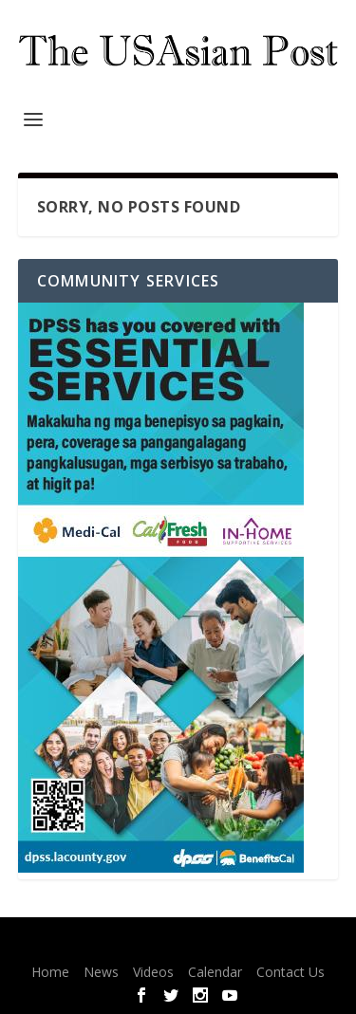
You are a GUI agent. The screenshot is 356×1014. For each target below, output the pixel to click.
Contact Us (290, 972)
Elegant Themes (144, 943)
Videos (153, 972)
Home (50, 972)
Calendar (215, 972)
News (101, 972)
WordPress (306, 943)
